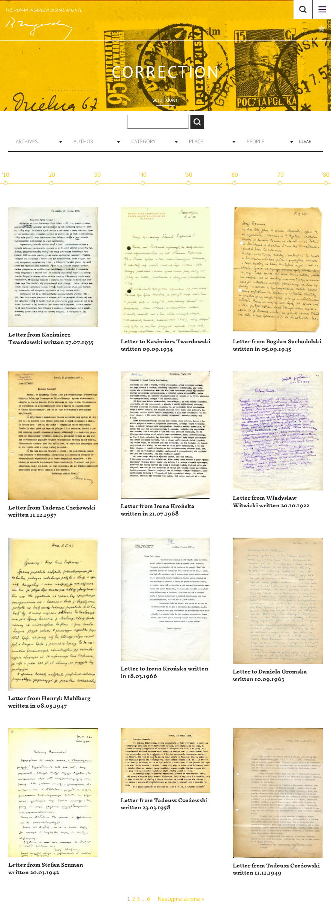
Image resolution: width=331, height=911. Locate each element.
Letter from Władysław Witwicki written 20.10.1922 (271, 502)
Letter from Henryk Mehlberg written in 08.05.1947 (49, 702)
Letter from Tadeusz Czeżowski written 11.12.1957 (51, 511)
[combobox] (36, 141)
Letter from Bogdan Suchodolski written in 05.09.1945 (277, 345)
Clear (305, 142)
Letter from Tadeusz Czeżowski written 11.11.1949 (276, 869)
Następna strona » (180, 898)
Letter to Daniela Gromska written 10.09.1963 (270, 675)
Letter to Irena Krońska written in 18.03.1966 (164, 672)
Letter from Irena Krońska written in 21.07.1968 (158, 510)
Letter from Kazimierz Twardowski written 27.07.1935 (51, 338)
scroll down (165, 100)
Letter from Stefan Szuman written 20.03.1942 (45, 868)
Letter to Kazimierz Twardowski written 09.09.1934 (165, 345)
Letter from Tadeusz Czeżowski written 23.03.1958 (164, 804)
